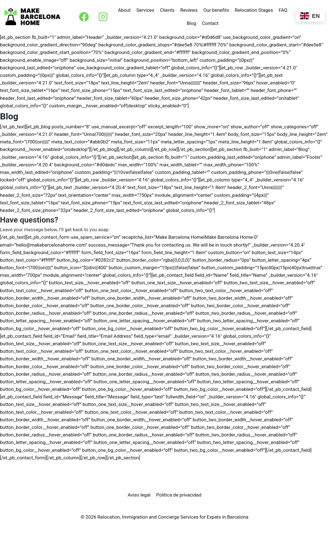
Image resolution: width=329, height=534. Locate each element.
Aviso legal (139, 495)
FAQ (283, 10)
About (124, 10)
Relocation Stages (254, 10)
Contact (210, 23)
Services (145, 10)
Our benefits (216, 10)
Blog (191, 23)
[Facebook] (83, 16)
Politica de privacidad (178, 495)
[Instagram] (102, 16)
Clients (167, 10)
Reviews (189, 10)
